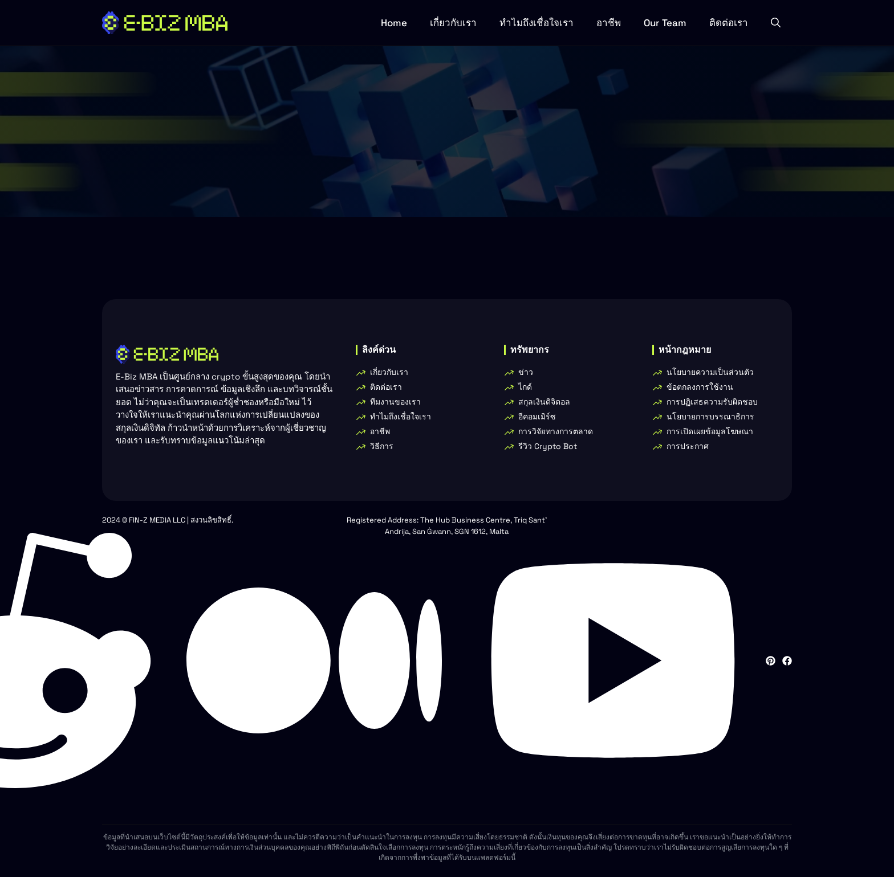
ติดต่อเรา (728, 23)
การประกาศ (688, 446)
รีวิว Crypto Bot (547, 446)
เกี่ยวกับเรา (453, 23)
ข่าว (525, 372)
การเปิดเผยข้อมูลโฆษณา (710, 431)
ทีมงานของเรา (395, 402)
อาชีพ (608, 23)
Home (394, 23)
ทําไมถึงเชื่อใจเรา (536, 23)
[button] (775, 23)
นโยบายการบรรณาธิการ (710, 416)
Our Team (665, 23)
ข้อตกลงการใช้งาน (700, 387)
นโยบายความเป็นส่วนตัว (710, 372)
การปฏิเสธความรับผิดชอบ (712, 402)
